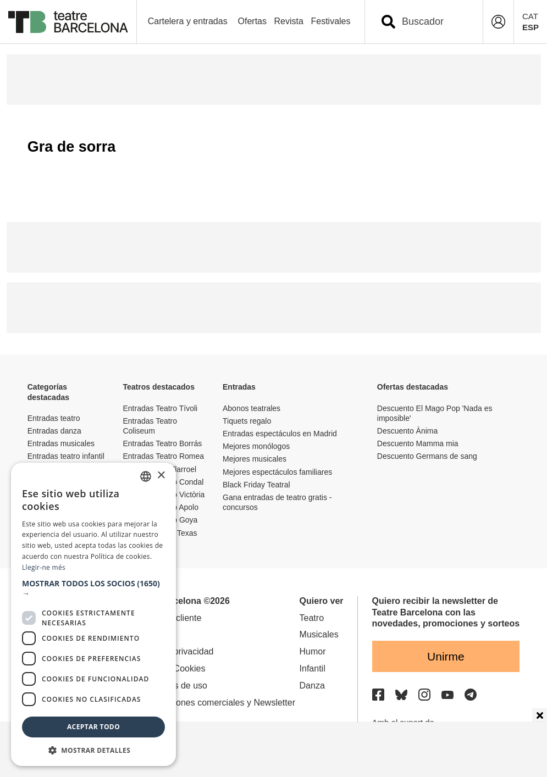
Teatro (312, 618)
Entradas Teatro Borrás (162, 443)
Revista (288, 21)
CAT (530, 16)
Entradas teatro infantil (65, 456)
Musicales (319, 634)
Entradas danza (54, 430)
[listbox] (145, 476)
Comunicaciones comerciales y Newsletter (212, 702)
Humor (313, 651)
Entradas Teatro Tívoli (160, 408)
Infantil (312, 668)
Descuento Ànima (407, 430)
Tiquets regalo (247, 421)
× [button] (161, 475)
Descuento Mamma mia (417, 443)
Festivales (330, 21)
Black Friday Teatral (256, 484)
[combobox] (433, 22)
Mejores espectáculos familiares (277, 472)
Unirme (446, 656)
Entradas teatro (53, 418)
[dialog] (93, 614)
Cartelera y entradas (188, 21)
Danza (312, 685)
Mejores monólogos (256, 446)
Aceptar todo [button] (93, 726)
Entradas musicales (61, 443)
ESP (530, 27)
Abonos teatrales (251, 408)
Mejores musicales (254, 458)
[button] (93, 588)
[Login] (498, 22)
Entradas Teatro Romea (163, 456)
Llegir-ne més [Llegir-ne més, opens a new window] (43, 567)
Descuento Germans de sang (427, 456)
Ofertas (252, 21)
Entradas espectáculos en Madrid (280, 433)
